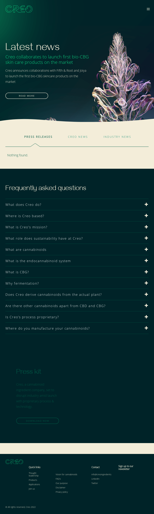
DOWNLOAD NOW (37, 420)
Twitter (94, 483)
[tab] (77, 204)
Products (33, 479)
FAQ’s (58, 478)
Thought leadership (33, 474)
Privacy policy (62, 491)
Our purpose (62, 483)
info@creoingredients (101, 474)
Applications (34, 484)
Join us (32, 488)
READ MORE (27, 95)
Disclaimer (60, 487)
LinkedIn (95, 478)
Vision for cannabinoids (66, 474)
